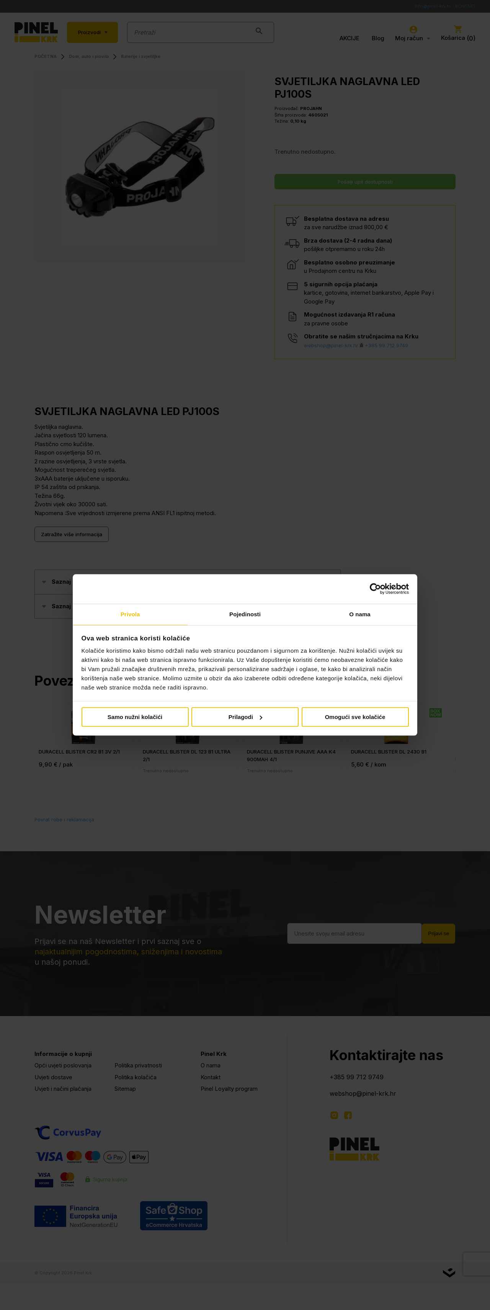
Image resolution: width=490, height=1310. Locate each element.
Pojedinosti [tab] (245, 614)
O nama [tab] (360, 614)
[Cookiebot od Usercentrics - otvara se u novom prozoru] (375, 588)
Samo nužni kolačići (135, 717)
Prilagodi (245, 717)
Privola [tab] (130, 614)
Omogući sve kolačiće (355, 717)
